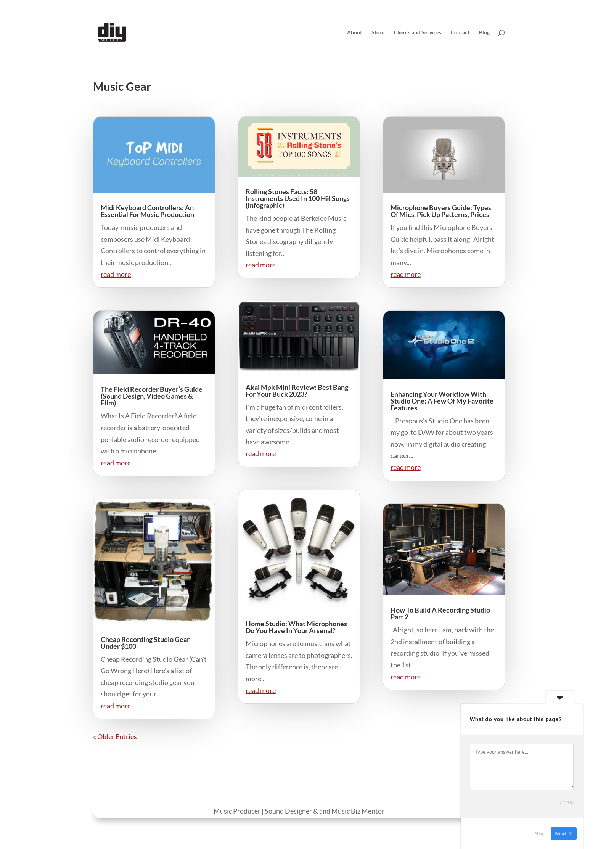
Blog (484, 32)
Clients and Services (417, 32)
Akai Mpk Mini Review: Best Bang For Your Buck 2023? (297, 390)
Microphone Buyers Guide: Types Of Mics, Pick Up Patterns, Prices (441, 211)
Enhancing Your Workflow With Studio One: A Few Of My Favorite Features (442, 401)
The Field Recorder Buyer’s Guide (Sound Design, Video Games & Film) (152, 396)
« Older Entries (115, 736)
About (354, 32)
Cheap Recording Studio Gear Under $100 (145, 642)
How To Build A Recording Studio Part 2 (440, 613)
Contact (460, 32)
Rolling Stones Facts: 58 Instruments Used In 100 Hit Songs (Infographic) (298, 198)
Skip (540, 833)
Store (377, 32)
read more (116, 274)
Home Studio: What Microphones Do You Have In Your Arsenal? (296, 627)
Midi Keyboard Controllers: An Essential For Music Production (147, 211)
